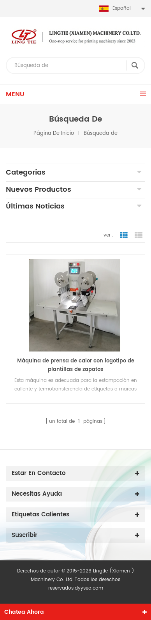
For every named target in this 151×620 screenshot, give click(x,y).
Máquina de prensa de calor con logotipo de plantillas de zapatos (75, 365)
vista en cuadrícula (124, 235)
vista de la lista (138, 235)
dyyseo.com (89, 588)
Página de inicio (53, 133)
